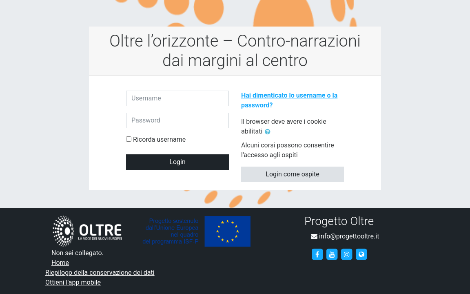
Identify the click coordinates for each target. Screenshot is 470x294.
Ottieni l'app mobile (73, 282)
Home (60, 263)
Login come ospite (292, 174)
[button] (269, 132)
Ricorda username (159, 139)
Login (177, 162)
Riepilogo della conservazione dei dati (100, 272)
